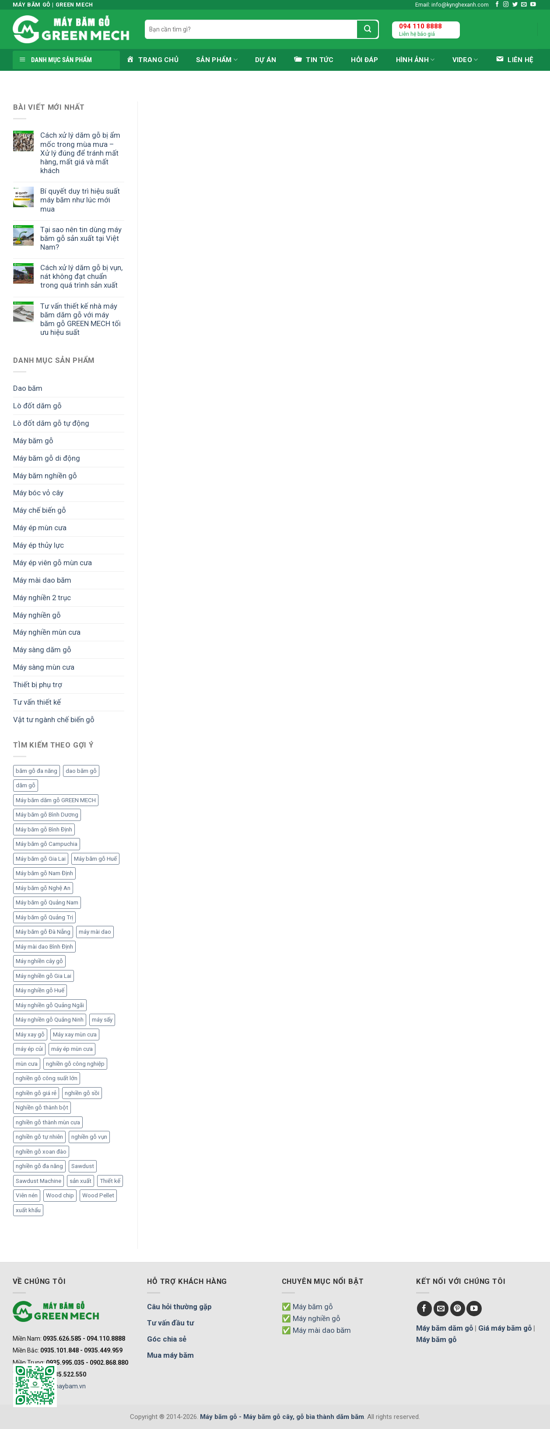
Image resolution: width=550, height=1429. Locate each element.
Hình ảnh (415, 60)
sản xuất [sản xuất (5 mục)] (80, 1181)
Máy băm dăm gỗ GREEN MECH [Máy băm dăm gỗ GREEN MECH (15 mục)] (56, 800)
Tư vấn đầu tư (170, 1322)
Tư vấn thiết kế (37, 702)
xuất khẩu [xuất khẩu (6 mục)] (28, 1210)
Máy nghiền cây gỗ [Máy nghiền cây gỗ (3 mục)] (39, 961)
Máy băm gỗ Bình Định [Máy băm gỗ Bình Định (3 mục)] (44, 829)
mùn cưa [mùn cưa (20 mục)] (27, 1063)
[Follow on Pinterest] (458, 1308)
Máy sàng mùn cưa (43, 667)
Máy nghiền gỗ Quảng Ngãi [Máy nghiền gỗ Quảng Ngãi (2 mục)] (50, 1005)
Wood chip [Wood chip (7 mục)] (60, 1195)
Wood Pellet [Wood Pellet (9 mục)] (98, 1195)
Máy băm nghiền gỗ (45, 475)
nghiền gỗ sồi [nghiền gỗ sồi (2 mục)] (82, 1093)
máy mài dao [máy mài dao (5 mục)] (95, 931)
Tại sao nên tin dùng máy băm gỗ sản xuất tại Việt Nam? (81, 238)
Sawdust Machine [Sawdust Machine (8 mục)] (38, 1181)
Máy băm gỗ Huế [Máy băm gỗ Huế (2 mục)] (95, 858)
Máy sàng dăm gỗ (42, 649)
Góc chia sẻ (166, 1339)
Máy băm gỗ (33, 440)
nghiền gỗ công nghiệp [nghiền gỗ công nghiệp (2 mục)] (75, 1063)
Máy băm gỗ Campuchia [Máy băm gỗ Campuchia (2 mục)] (46, 844)
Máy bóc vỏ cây (38, 492)
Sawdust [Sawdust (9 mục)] (82, 1166)
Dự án (266, 60)
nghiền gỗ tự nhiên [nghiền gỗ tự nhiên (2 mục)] (39, 1136)
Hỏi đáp (364, 60)
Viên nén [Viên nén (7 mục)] (27, 1195)
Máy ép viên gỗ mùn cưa (52, 562)
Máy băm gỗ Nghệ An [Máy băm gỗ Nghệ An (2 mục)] (43, 888)
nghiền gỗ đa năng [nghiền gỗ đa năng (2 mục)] (39, 1166)
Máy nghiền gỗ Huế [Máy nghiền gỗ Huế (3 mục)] (40, 990)
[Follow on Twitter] (515, 5)
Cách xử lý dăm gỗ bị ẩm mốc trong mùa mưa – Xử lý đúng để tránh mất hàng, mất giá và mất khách (80, 153)
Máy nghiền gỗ (37, 615)
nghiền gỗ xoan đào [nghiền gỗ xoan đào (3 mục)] (41, 1151)
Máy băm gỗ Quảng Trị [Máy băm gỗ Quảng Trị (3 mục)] (44, 917)
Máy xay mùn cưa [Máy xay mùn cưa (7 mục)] (75, 1034)
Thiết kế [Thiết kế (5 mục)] (110, 1181)
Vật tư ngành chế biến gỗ (54, 719)
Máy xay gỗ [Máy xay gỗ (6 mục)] (30, 1034)
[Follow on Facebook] (497, 5)
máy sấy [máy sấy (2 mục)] (102, 1019)
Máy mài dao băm (42, 580)
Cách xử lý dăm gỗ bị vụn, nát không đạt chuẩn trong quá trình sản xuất (81, 276)
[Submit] (367, 29)
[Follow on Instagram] (506, 5)
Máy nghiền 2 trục (42, 597)
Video (465, 60)
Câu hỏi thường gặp (179, 1306)
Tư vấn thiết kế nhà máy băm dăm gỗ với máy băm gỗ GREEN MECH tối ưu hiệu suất (80, 319)
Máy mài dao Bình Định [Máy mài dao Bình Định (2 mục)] (44, 946)
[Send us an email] (524, 5)
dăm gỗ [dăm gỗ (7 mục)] (25, 785)
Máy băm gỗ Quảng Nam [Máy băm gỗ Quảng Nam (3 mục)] (47, 902)
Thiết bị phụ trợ (37, 684)
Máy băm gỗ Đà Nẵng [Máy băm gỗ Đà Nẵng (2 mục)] (43, 931)
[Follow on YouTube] (533, 5)
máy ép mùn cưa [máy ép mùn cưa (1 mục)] (72, 1049)
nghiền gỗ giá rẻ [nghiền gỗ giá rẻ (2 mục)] (36, 1093)
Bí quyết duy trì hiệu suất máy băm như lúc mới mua (80, 200)
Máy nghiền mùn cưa (47, 632)
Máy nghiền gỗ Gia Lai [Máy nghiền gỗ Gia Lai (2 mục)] (43, 976)
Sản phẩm (217, 60)
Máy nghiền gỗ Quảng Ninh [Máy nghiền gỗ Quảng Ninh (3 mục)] (50, 1019)
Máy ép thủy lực (38, 545)
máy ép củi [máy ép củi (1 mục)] (29, 1049)
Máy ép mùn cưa (40, 527)
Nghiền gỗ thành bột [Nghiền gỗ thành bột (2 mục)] (42, 1107)
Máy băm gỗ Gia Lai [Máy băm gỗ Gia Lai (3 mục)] (41, 858)
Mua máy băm (170, 1355)
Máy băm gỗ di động (46, 458)
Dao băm (27, 388)
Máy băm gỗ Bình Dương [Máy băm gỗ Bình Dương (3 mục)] (47, 814)
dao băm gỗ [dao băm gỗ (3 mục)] (81, 771)
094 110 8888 (420, 26)
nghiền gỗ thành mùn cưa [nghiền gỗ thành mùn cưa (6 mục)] (48, 1122)
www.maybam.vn (62, 1386)
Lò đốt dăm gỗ (37, 405)
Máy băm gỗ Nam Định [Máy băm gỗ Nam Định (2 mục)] (44, 873)
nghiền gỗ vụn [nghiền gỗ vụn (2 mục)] (89, 1136)
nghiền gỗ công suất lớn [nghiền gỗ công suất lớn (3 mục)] (46, 1078)
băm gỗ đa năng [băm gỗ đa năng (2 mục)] (36, 771)
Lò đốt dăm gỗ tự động (51, 423)
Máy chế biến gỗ (39, 510)
